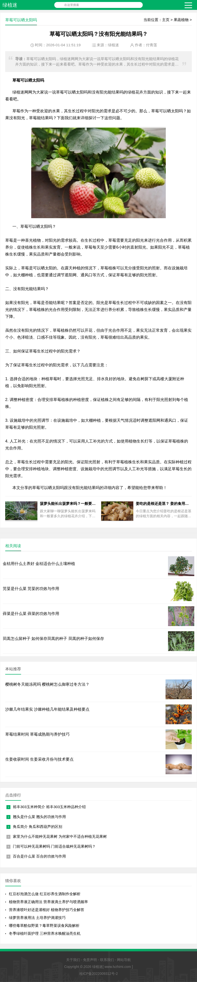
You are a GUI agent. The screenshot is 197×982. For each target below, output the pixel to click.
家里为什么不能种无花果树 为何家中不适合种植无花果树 (60, 836)
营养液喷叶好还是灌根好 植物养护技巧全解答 (46, 910)
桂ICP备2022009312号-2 (98, 974)
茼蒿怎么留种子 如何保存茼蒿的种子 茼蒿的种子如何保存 (53, 638)
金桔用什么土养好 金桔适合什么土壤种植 (39, 563)
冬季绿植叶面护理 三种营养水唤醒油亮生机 (45, 933)
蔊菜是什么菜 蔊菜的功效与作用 (31, 613)
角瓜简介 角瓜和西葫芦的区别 (37, 826)
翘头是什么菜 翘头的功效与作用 (39, 817)
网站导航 (124, 960)
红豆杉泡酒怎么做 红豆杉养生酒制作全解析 (45, 894)
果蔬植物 (181, 20)
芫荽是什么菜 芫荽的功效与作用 (31, 588)
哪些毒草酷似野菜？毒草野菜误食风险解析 (44, 925)
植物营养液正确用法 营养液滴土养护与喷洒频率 (48, 902)
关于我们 (73, 960)
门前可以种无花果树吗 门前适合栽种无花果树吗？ (54, 846)
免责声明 (90, 960)
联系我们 (107, 960)
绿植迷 (9, 5)
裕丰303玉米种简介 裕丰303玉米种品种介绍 (49, 807)
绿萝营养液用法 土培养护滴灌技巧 (37, 917)
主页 (165, 20)
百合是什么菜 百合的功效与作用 (39, 856)
